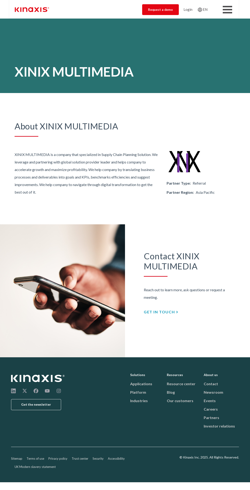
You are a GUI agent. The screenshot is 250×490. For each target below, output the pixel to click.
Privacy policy (57, 458)
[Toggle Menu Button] (227, 10)
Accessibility (116, 458)
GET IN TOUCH (159, 312)
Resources (175, 375)
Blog (171, 392)
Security (98, 458)
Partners (211, 417)
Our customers (180, 400)
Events (210, 400)
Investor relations (219, 426)
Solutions (137, 375)
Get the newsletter (36, 404)
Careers (211, 409)
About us (211, 375)
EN (205, 9)
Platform (138, 392)
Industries (139, 400)
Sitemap (16, 458)
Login (188, 9)
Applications (141, 383)
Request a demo (160, 10)
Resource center (181, 383)
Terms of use (35, 458)
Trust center (80, 458)
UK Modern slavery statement (35, 467)
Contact (211, 383)
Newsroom (213, 392)
